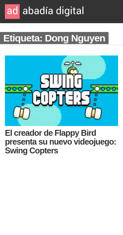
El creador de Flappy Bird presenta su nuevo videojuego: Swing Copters (60, 141)
